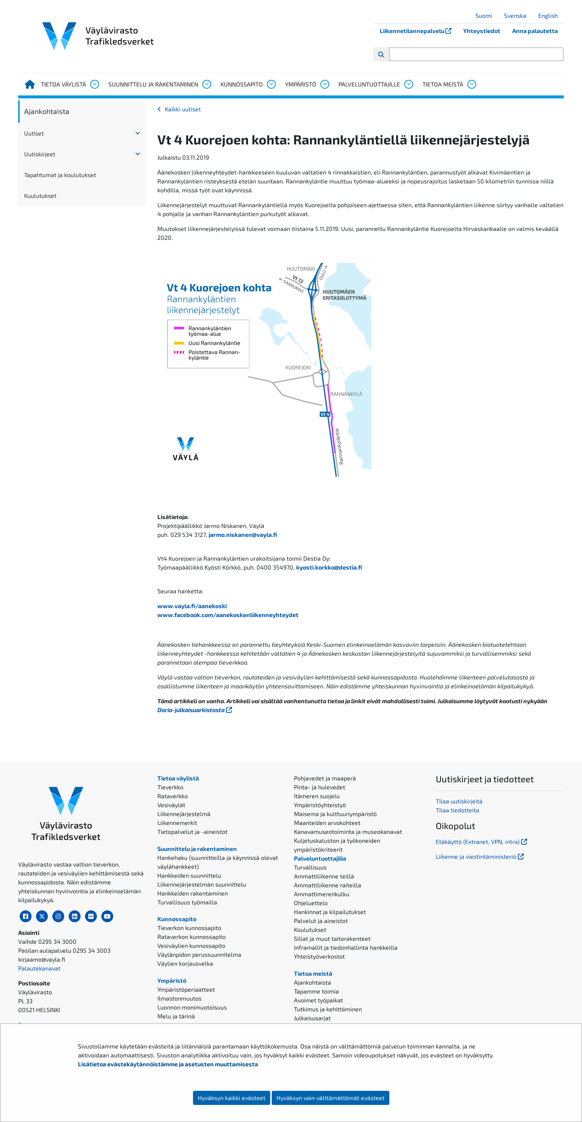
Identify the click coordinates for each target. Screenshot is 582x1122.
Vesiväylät (171, 804)
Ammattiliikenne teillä (324, 876)
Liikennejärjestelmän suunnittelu (201, 884)
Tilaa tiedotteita (457, 809)
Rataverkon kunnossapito (191, 936)
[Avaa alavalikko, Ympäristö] (324, 84)
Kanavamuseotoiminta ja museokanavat (348, 831)
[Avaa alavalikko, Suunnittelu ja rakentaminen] (206, 84)
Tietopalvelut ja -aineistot (192, 831)
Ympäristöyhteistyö (320, 804)
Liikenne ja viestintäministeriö (480, 856)
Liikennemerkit (177, 822)
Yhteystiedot (481, 30)
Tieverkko (170, 786)
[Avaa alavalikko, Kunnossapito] (271, 84)
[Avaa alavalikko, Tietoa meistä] (471, 84)
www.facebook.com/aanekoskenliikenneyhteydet (227, 614)
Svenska (518, 15)
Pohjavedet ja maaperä (325, 778)
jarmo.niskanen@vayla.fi (243, 534)
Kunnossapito (241, 84)
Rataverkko (172, 795)
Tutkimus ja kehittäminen (328, 1008)
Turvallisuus (310, 867)
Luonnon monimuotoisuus (192, 1007)
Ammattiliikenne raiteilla (327, 884)
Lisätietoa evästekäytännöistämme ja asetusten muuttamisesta (168, 1063)
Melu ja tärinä (176, 1016)
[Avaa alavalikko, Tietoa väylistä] (94, 84)
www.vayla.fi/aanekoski (192, 605)
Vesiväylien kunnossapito (191, 945)
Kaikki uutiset (183, 108)
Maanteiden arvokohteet (327, 822)
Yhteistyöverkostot (319, 956)
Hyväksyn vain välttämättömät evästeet (331, 1097)
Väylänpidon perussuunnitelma (199, 954)
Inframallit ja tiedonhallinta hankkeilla (346, 947)
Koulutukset (310, 929)
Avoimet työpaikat (318, 1000)
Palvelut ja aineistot (321, 920)
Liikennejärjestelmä (183, 813)
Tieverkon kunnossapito (189, 927)
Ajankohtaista (46, 111)
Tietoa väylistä (63, 84)
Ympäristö (300, 84)
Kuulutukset (40, 195)
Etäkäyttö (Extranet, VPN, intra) (482, 841)
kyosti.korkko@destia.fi (329, 567)
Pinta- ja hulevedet (319, 786)
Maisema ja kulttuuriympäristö (335, 813)
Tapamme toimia (316, 991)
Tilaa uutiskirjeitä (459, 801)
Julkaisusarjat (312, 1017)
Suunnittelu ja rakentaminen (153, 84)
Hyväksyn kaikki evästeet (231, 1097)
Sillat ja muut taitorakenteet (332, 938)
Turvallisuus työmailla (187, 902)
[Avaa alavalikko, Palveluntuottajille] (408, 84)
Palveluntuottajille (369, 84)
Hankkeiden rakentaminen (192, 893)
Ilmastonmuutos (179, 998)
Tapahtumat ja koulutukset (60, 174)
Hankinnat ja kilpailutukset (330, 911)
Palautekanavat (39, 968)
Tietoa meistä (442, 84)
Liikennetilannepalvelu (418, 30)
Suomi (486, 15)
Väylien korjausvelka (185, 963)
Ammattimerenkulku (321, 893)
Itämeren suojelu (317, 795)
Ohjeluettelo (311, 902)
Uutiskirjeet (39, 153)
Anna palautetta (535, 30)
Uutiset (34, 133)
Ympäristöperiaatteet (186, 989)
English (551, 15)
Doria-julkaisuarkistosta (195, 709)
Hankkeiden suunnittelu (189, 875)
